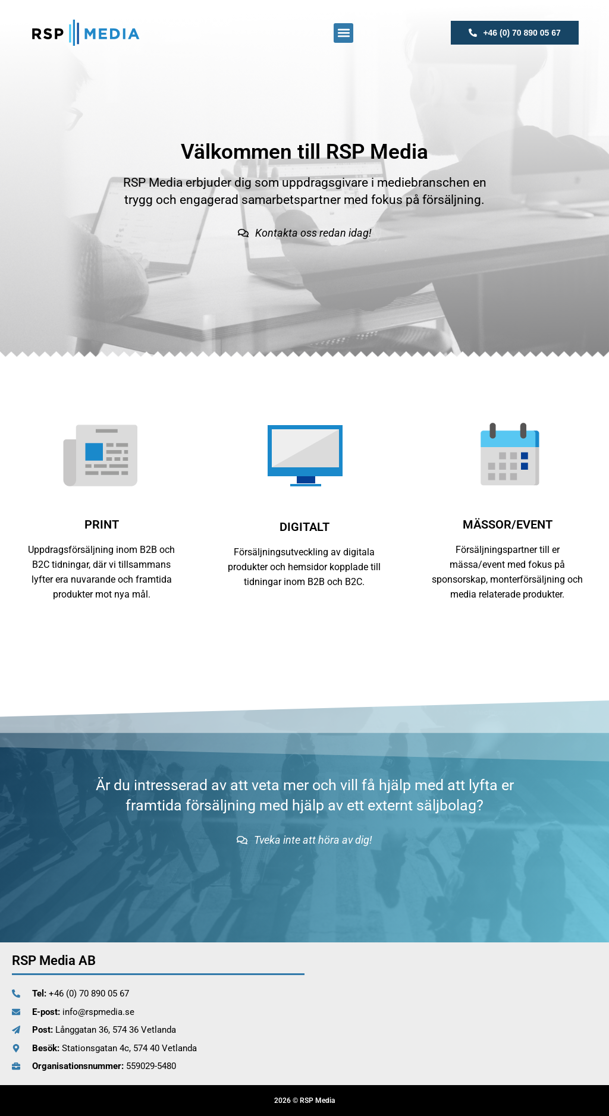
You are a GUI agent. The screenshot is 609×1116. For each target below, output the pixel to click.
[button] (343, 33)
